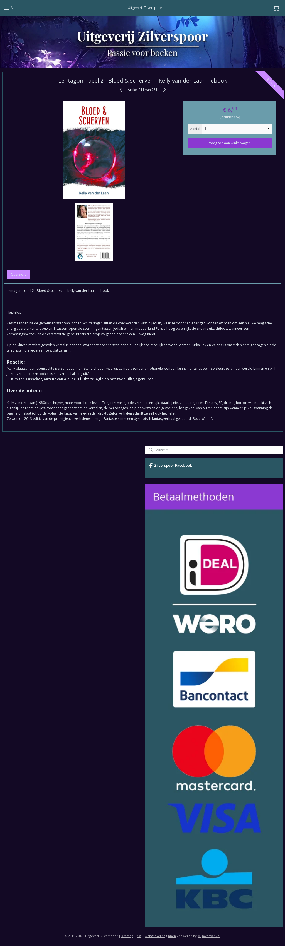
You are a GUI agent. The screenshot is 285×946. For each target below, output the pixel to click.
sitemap (127, 936)
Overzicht (18, 274)
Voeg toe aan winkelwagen (230, 143)
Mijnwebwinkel (209, 936)
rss (139, 936)
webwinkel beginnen (160, 936)
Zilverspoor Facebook (170, 465)
